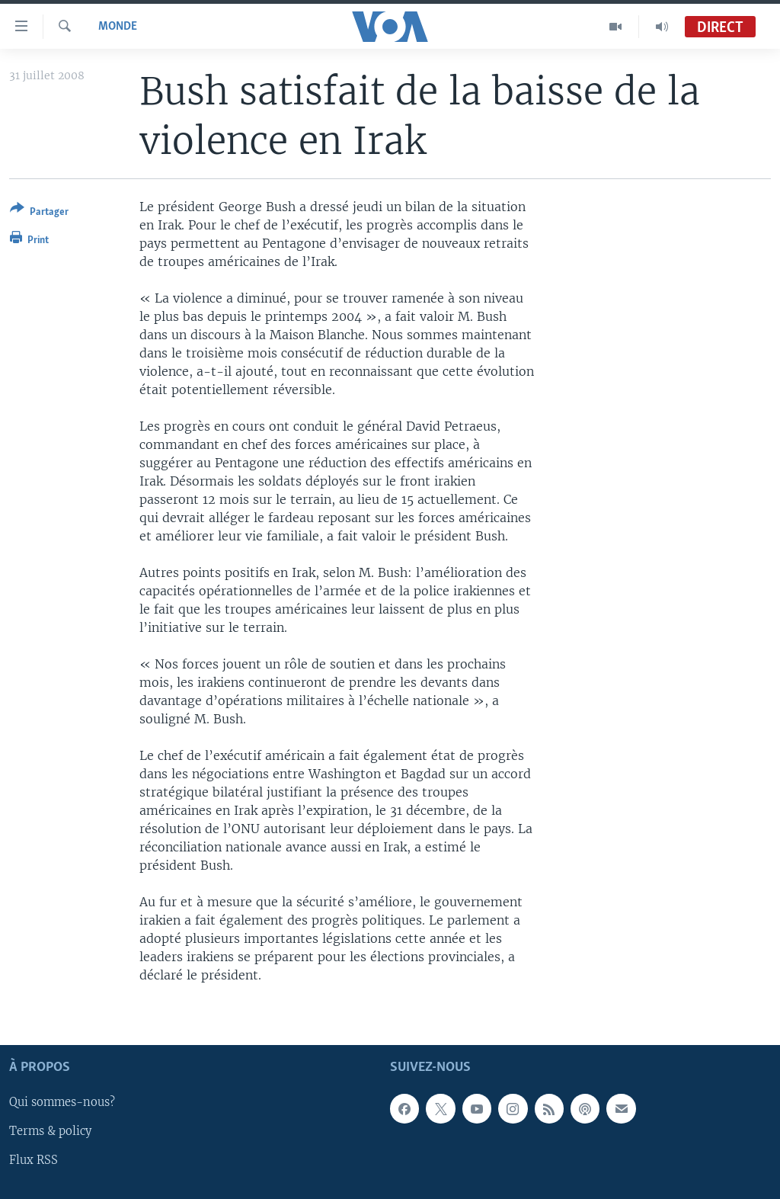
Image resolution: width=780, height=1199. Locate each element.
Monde (117, 27)
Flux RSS (33, 1160)
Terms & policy (50, 1131)
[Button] (39, 213)
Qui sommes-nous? (62, 1102)
